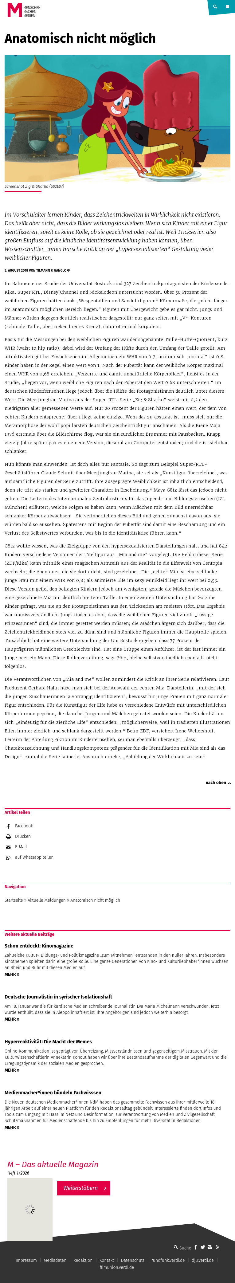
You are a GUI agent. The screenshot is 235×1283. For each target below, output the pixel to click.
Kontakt (107, 1260)
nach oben (216, 782)
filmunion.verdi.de (117, 1267)
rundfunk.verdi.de (168, 1260)
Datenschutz (133, 1260)
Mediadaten (55, 1260)
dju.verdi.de (203, 1260)
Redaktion (83, 1260)
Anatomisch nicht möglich (95, 900)
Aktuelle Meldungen (47, 900)
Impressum (26, 1260)
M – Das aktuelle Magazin (53, 1164)
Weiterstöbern (80, 1188)
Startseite (14, 900)
